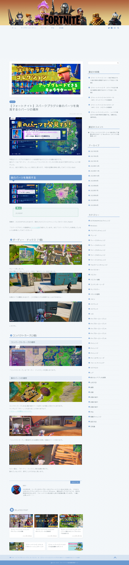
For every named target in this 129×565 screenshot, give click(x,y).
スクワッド (94, 304)
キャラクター (95, 270)
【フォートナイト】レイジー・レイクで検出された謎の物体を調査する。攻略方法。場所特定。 (104, 114)
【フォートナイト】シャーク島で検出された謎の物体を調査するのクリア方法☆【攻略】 (104, 80)
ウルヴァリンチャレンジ (98, 265)
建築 (92, 387)
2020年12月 (94, 166)
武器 (92, 392)
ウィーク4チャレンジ (97, 245)
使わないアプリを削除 (98, 378)
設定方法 (93, 422)
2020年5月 (94, 200)
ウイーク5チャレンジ (97, 250)
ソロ (92, 314)
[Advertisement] (64, 44)
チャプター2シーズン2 (28, 28)
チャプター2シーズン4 (98, 329)
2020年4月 (94, 205)
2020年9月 (94, 181)
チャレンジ (94, 343)
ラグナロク (94, 368)
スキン (92, 299)
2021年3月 (94, 151)
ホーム (14, 28)
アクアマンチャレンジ (98, 231)
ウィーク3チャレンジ (97, 240)
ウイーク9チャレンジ (97, 255)
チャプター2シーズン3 (98, 324)
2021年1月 (94, 161)
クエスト (12, 102)
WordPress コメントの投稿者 (104, 135)
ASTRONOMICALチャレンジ (100, 221)
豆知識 (61, 28)
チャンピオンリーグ (97, 358)
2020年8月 (94, 186)
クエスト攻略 (95, 280)
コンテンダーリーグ (97, 284)
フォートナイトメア (97, 363)
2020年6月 (94, 195)
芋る (52, 28)
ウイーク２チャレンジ (98, 260)
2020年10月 (94, 176)
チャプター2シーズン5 (98, 333)
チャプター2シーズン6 (98, 338)
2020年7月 (94, 191)
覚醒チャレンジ (95, 417)
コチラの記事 (35, 228)
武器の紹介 (94, 397)
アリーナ (43, 28)
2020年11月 (94, 171)
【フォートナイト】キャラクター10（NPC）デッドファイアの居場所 (102, 99)
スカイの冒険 (95, 294)
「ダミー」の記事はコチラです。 (20, 411)
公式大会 (93, 382)
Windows (93, 226)
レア (92, 373)
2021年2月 (94, 156)
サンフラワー (95, 289)
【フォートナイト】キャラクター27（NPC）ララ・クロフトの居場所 (102, 106)
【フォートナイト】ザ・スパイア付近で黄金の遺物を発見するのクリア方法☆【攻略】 (104, 90)
